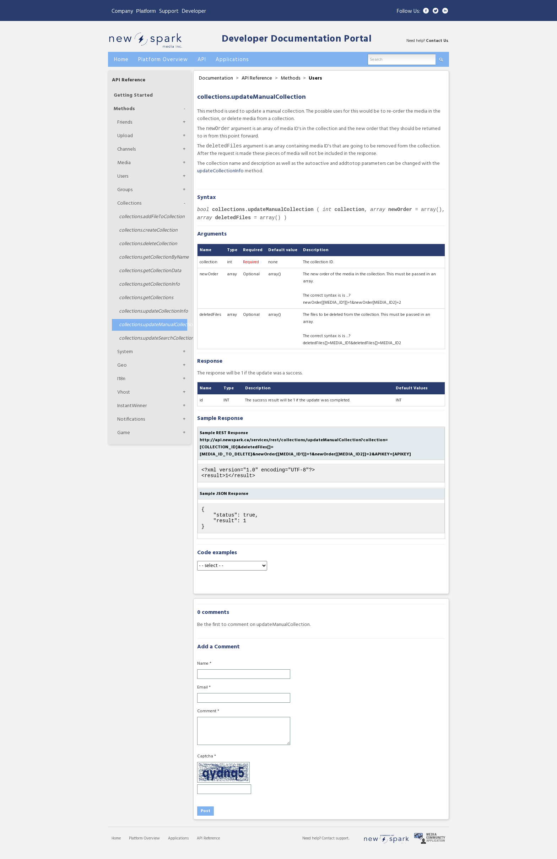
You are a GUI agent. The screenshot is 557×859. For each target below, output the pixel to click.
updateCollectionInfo (153, 311)
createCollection (148, 230)
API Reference (128, 80)
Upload (125, 136)
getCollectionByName (153, 257)
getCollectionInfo (149, 284)
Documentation (216, 78)
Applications (178, 846)
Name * (204, 671)
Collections (129, 203)
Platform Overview (144, 846)
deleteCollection (148, 244)
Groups (125, 190)
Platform (146, 11)
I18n (121, 379)
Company (122, 11)
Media (124, 163)
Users (122, 176)
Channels (126, 149)
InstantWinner (132, 406)
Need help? (312, 846)
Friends (124, 122)
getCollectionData (150, 271)
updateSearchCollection (153, 338)
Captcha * (206, 764)
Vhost (123, 392)
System (125, 352)
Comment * (208, 719)
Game (123, 433)
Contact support (335, 846)
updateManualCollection (153, 325)
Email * (204, 695)
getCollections (146, 298)
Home (116, 846)
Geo (122, 365)
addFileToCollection (152, 217)
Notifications (131, 419)
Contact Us (437, 41)
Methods (124, 109)
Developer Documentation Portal (297, 39)
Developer (194, 11)
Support (169, 11)
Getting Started (133, 95)
